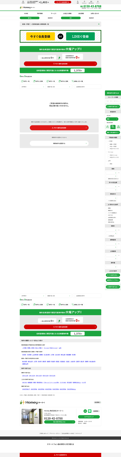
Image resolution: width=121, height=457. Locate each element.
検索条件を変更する (59, 143)
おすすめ (109, 215)
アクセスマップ (89, 417)
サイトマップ (78, 433)
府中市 (40, 361)
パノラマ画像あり (111, 213)
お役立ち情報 (67, 13)
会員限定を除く (111, 217)
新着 (108, 208)
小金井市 (72, 361)
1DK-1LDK (25, 375)
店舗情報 (95, 411)
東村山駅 (63, 354)
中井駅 (24, 354)
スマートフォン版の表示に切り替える (60, 444)
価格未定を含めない (112, 179)
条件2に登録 (63, 81)
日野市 (78, 361)
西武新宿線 (30, 395)
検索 (77, 2)
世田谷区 (62, 361)
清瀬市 (87, 361)
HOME (23, 2)
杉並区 (68, 361)
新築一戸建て (112, 144)
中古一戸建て (112, 146)
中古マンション (112, 155)
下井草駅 (29, 354)
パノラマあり (63, 382)
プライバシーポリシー (55, 433)
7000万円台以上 (71, 389)
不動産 (25, 395)
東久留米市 (92, 361)
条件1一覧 (25, 81)
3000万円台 (41, 389)
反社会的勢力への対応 (68, 433)
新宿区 (57, 361)
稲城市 (49, 361)
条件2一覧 (50, 81)
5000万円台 (55, 389)
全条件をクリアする (112, 280)
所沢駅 (74, 354)
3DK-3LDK (39, 375)
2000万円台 (34, 389)
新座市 (53, 361)
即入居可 (69, 382)
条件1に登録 (38, 81)
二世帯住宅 (110, 236)
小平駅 (52, 354)
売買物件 (91, 18)
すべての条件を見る (112, 275)
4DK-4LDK (46, 375)
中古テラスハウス (113, 148)
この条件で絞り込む (112, 106)
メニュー (98, 2)
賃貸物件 (50, 18)
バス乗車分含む (111, 201)
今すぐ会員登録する (63, 2)
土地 (108, 160)
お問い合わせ (91, 2)
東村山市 (30, 361)
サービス (53, 13)
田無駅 (41, 354)
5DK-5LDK (52, 375)
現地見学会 (110, 222)
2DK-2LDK (32, 375)
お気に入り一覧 (77, 81)
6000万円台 (63, 389)
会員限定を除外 (79, 87)
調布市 (44, 361)
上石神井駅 (35, 354)
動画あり (109, 210)
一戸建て (109, 141)
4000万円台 (48, 389)
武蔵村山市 (25, 364)
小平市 (35, 361)
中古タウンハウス (113, 157)
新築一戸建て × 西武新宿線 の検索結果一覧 (35, 24)
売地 (110, 164)
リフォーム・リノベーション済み (51, 382)
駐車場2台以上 (77, 382)
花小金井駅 (47, 354)
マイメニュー (84, 2)
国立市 (82, 361)
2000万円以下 (26, 389)
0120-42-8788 (53, 418)
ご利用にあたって (43, 433)
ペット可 (84, 382)
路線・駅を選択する (112, 132)
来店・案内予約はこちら (59, 422)
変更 (108, 119)
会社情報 (81, 13)
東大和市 (24, 361)
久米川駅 (57, 354)
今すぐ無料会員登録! (60, 64)
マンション (109, 152)
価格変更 (109, 220)
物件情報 (40, 13)
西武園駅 (68, 354)
